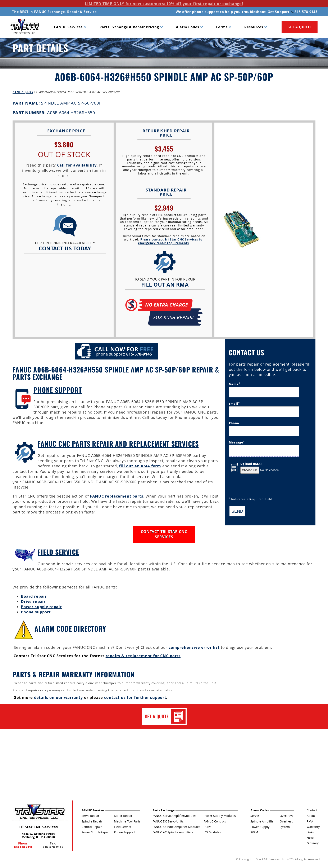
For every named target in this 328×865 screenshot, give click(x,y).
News (310, 838)
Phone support (36, 612)
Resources (253, 27)
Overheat (286, 821)
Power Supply (259, 827)
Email (234, 403)
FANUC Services (68, 27)
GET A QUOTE (299, 27)
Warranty (313, 827)
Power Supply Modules (220, 816)
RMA (310, 821)
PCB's (207, 827)
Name (234, 384)
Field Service (58, 552)
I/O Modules (212, 832)
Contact (312, 810)
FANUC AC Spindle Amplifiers (172, 832)
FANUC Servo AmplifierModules (174, 816)
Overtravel (287, 816)
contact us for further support (135, 697)
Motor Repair (123, 816)
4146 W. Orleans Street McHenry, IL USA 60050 (38, 835)
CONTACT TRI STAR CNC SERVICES (164, 534)
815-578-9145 (304, 11)
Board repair (34, 596)
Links (310, 832)
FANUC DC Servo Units (168, 821)
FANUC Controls (215, 821)
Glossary (313, 843)
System (285, 827)
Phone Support (57, 390)
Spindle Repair (92, 821)
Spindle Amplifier (262, 821)
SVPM (254, 832)
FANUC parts (23, 92)
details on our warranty (58, 697)
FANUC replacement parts (116, 496)
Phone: (23, 845)
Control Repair (92, 827)
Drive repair (33, 601)
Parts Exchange (163, 810)
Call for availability (77, 165)
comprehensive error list (194, 647)
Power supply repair (41, 606)
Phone (234, 423)
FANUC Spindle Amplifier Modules (176, 827)
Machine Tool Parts (127, 821)
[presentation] (260, 486)
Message (237, 442)
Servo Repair (90, 816)
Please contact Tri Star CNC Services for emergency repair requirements (171, 241)
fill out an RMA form (140, 466)
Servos (255, 816)
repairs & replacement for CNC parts (143, 655)
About (311, 816)
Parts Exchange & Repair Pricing (129, 27)
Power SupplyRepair (96, 832)
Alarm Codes (187, 27)
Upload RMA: (251, 464)
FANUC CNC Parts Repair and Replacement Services (118, 444)
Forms (222, 27)
